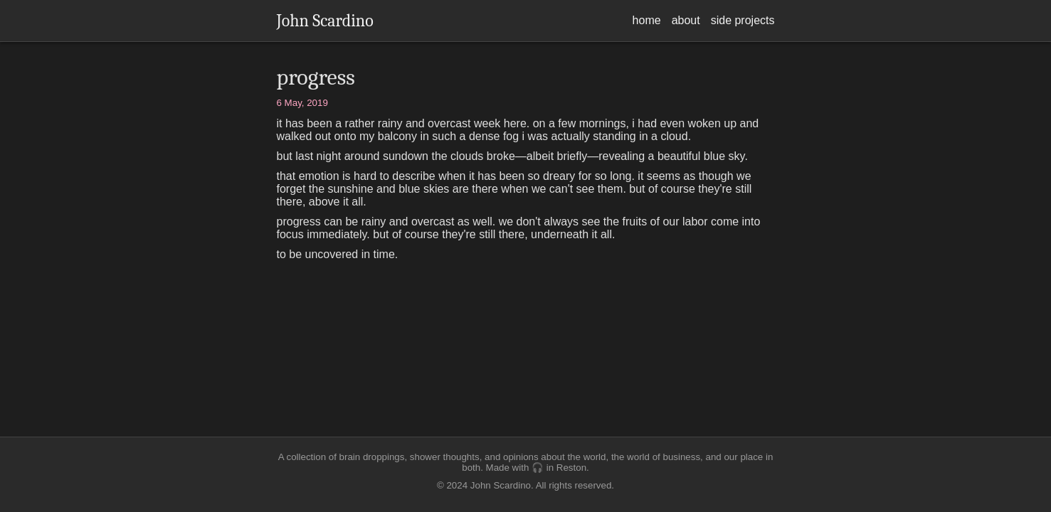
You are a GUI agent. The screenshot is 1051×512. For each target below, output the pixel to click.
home (647, 20)
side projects (743, 20)
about (686, 20)
